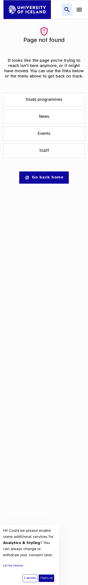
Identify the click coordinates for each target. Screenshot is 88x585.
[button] (67, 12)
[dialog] (29, 555)
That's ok (46, 578)
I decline (30, 578)
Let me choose (13, 565)
